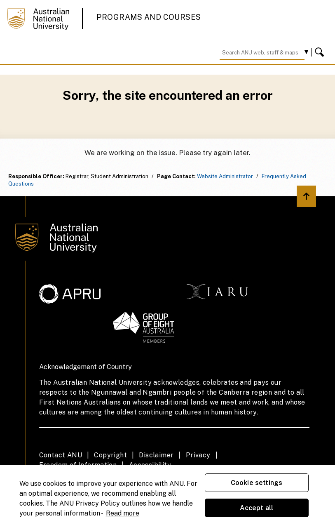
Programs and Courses (148, 17)
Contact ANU (60, 455)
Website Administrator (225, 176)
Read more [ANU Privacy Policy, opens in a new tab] (122, 513)
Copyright (110, 455)
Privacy (198, 455)
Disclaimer (156, 455)
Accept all (257, 508)
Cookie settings (256, 483)
